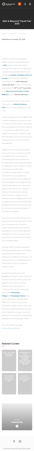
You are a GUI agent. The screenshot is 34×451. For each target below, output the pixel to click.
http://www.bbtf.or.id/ (12, 328)
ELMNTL (28, 448)
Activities (22, 33)
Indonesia (13, 33)
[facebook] (14, 441)
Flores (27, 75)
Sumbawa (20, 75)
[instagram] (20, 441)
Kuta (26, 94)
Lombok (13, 75)
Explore (4, 33)
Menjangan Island (18, 296)
